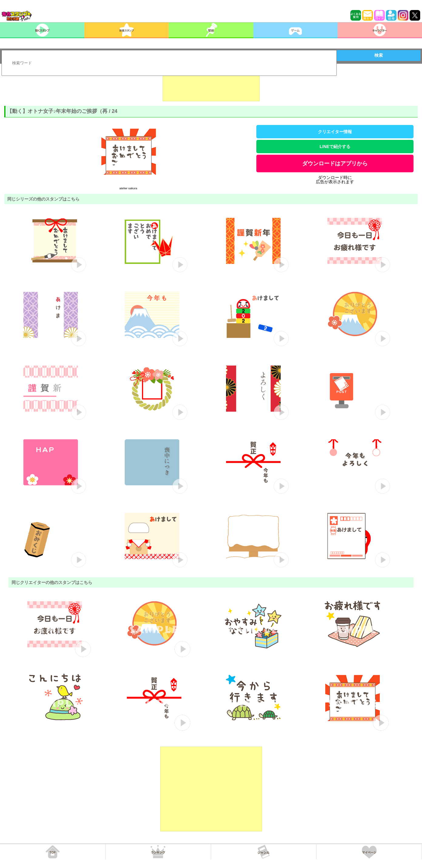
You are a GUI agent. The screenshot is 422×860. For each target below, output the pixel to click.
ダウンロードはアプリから (335, 163)
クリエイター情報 (335, 131)
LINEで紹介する (335, 146)
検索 (378, 55)
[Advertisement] (211, 86)
